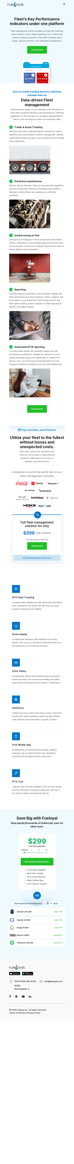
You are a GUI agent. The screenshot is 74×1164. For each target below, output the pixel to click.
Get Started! (37, 50)
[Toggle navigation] (64, 4)
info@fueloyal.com (53, 981)
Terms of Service (17, 1013)
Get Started (37, 546)
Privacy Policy (33, 1013)
